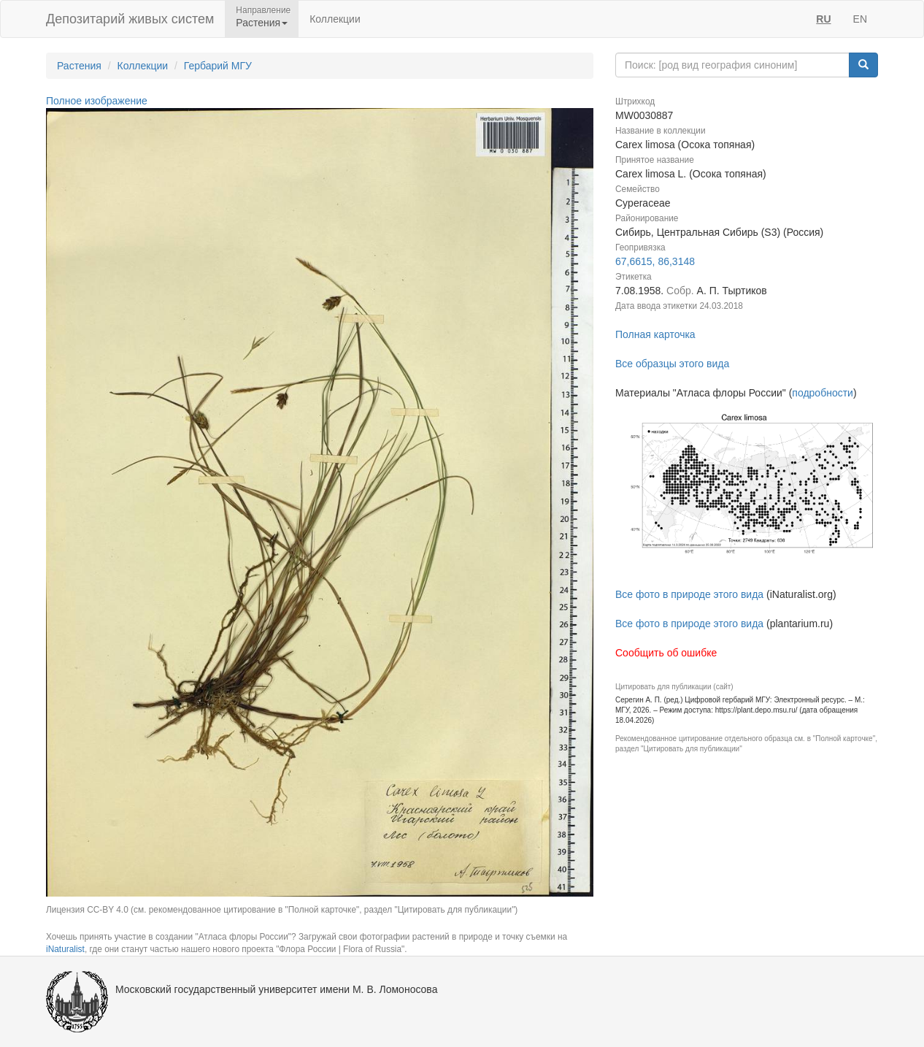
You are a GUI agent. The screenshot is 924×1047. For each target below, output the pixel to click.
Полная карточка (655, 334)
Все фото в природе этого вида (689, 594)
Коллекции (335, 19)
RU (823, 19)
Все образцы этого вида (672, 363)
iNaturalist (65, 949)
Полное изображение (96, 101)
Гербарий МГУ (218, 66)
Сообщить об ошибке (666, 653)
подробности (822, 393)
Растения (79, 66)
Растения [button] (262, 22)
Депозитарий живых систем (130, 19)
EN (860, 19)
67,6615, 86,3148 (655, 261)
